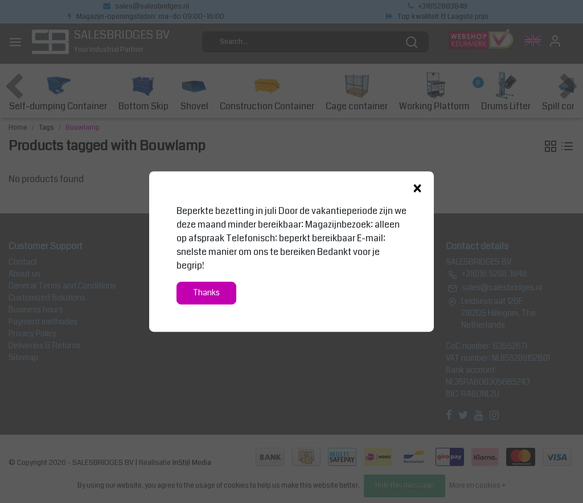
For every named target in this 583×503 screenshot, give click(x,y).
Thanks (206, 293)
